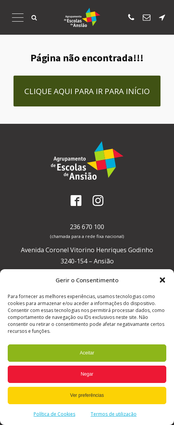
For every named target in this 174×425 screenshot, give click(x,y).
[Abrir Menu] (17, 17)
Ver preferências (87, 395)
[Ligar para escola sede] (131, 17)
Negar (87, 374)
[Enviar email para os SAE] (146, 17)
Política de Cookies (54, 414)
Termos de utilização (114, 414)
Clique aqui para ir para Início (87, 91)
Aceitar (87, 353)
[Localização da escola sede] (162, 17)
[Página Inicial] (82, 17)
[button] (162, 280)
